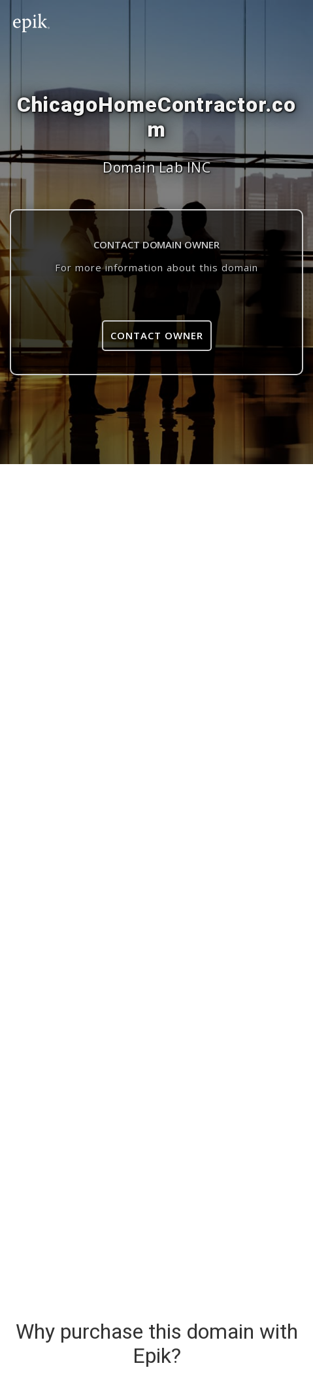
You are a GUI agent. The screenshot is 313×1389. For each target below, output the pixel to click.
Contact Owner (156, 335)
